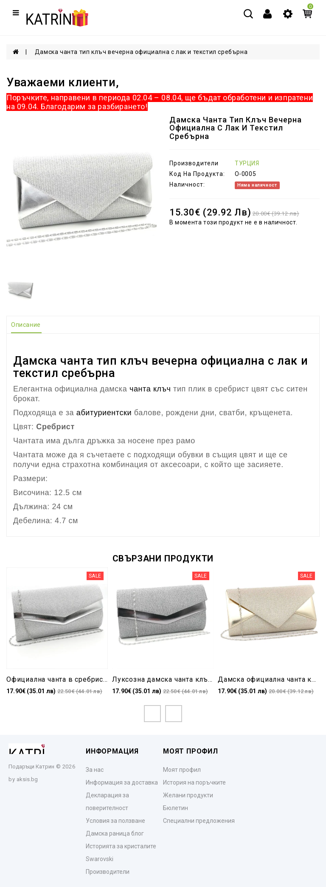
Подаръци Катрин (31, 766)
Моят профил (182, 769)
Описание (26, 324)
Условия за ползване (115, 820)
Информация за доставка (122, 782)
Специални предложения (199, 820)
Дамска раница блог (115, 833)
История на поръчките (194, 782)
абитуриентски (104, 412)
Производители (107, 871)
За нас (95, 769)
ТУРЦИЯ (247, 163)
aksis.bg (27, 779)
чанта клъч (150, 389)
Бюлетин (175, 808)
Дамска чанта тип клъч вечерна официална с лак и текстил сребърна (141, 51)
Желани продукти (188, 795)
